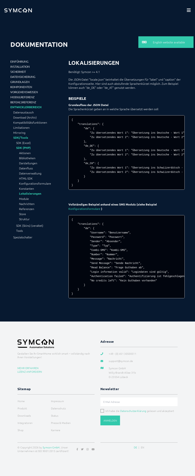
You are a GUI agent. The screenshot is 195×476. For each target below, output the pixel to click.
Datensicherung (22, 76)
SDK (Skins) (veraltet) (29, 225)
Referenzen (26, 209)
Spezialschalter (22, 237)
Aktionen (25, 153)
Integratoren (25, 423)
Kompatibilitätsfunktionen (30, 122)
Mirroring (19, 132)
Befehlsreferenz (23, 102)
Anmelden (110, 420)
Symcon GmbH (51, 447)
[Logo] (18, 10)
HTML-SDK (26, 178)
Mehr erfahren (28, 368)
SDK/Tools (20, 137)
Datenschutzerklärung (133, 411)
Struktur (24, 219)
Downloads (24, 415)
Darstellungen (28, 163)
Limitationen (21, 127)
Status (54, 415)
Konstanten (26, 188)
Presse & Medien (61, 423)
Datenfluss (26, 168)
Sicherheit (18, 71)
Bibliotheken (27, 158)
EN (142, 447)
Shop (20, 430)
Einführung (19, 61)
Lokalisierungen (30, 193)
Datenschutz (58, 408)
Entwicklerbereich (26, 107)
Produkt (22, 408)
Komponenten (21, 87)
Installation (20, 66)
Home (21, 401)
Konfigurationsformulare (35, 183)
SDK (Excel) (23, 143)
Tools (19, 230)
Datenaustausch (23, 112)
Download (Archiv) (25, 117)
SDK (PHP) (23, 148)
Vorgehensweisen (24, 92)
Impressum (57, 401)
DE (135, 447)
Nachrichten (26, 204)
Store (22, 214)
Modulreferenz (22, 97)
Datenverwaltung (30, 173)
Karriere (55, 430)
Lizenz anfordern (29, 371)
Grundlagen (20, 82)
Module (24, 198)
